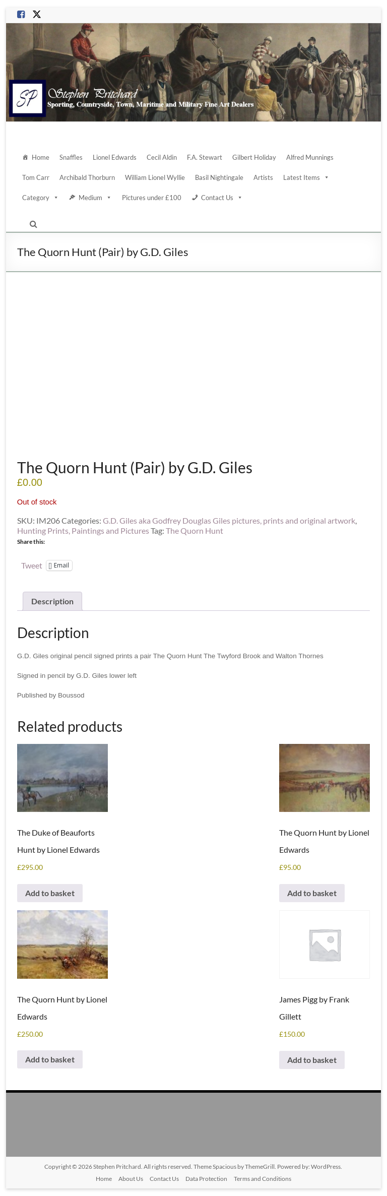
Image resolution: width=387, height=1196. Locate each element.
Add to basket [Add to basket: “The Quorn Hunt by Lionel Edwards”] (312, 893)
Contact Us (222, 197)
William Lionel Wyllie (155, 177)
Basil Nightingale (219, 177)
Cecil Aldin (162, 157)
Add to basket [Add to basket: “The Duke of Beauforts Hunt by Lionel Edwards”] (50, 893)
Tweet (31, 565)
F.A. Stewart (204, 157)
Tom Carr (35, 177)
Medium (95, 197)
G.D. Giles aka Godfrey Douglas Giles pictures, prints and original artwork (229, 520)
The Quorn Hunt (194, 530)
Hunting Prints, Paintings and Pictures (83, 530)
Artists (263, 177)
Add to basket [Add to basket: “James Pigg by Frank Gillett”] (312, 1059)
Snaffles (71, 157)
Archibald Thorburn (87, 177)
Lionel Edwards (115, 157)
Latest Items (306, 177)
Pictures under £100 (151, 198)
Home (40, 157)
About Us (130, 1178)
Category (40, 197)
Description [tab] (52, 601)
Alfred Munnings (310, 157)
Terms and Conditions (262, 1178)
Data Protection (206, 1178)
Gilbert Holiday (254, 157)
